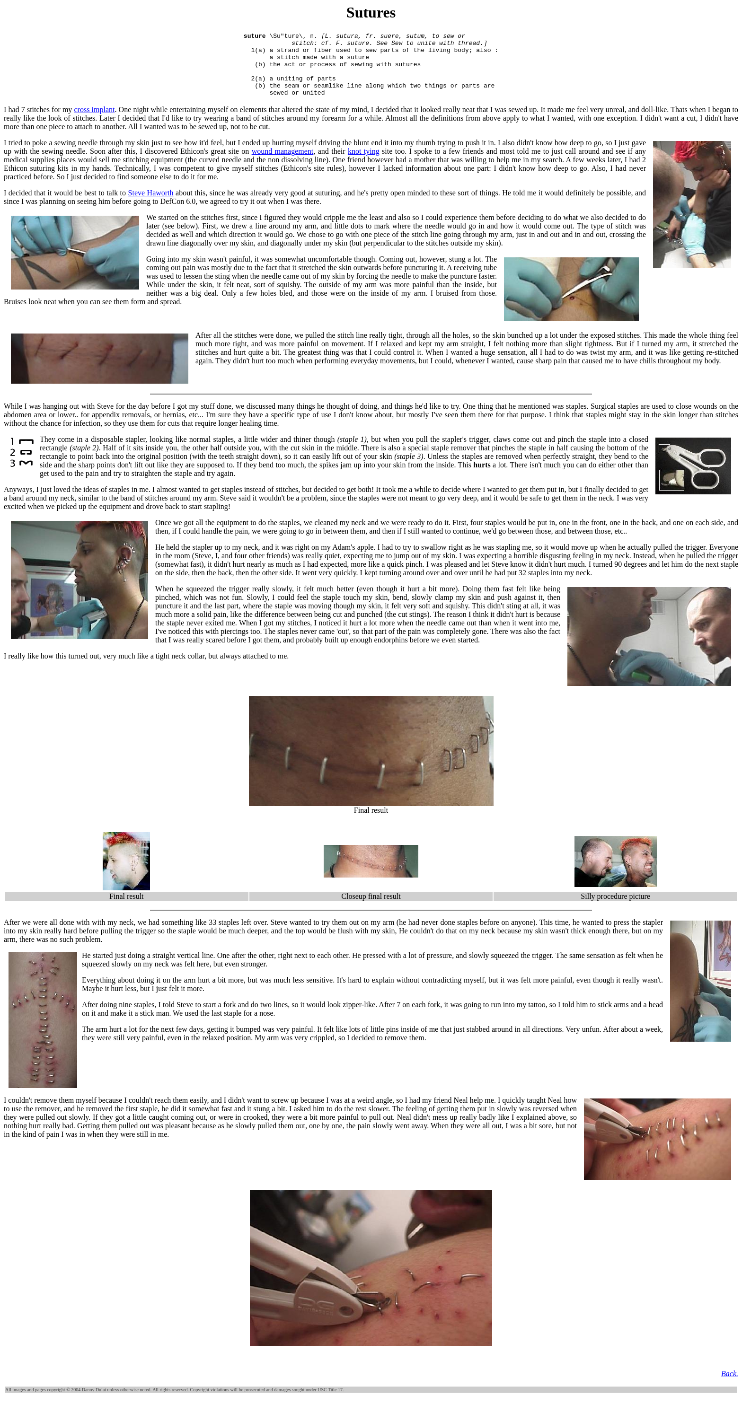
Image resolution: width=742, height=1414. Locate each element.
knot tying (364, 164)
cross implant (94, 122)
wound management (283, 164)
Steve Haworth (151, 206)
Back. (729, 1386)
